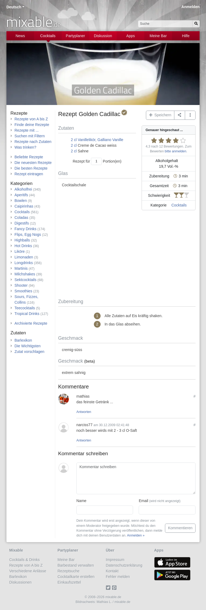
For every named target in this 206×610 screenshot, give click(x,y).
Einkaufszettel (69, 582)
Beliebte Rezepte (28, 157)
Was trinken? (25, 147)
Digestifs (21, 223)
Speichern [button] (160, 115)
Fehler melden (118, 576)
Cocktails (48, 36)
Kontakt (112, 571)
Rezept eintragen (28, 174)
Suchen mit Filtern (29, 136)
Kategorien (21, 183)
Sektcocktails (25, 280)
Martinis (21, 268)
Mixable (16, 550)
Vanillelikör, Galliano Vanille (100, 140)
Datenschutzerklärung (124, 565)
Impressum (115, 560)
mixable (33, 21)
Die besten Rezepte (30, 168)
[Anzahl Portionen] (96, 161)
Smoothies (23, 291)
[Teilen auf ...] (179, 115)
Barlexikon (23, 340)
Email (159, 501)
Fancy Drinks (25, 229)
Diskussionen (20, 582)
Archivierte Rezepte (30, 323)
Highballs (22, 240)
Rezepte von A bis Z (31, 119)
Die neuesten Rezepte (33, 162)
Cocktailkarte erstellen (76, 576)
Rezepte (18, 113)
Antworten (83, 412)
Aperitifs (21, 195)
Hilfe (186, 36)
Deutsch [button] (13, 7)
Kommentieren (180, 528)
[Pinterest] (115, 588)
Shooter (21, 285)
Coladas (21, 217)
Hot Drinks (23, 246)
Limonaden (23, 257)
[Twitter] (109, 588)
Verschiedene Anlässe (27, 571)
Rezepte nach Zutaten (33, 141)
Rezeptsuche (69, 571)
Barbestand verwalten (76, 565)
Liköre (19, 251)
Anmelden (190, 7)
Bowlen (20, 200)
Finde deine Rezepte (31, 124)
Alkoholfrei (23, 189)
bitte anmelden (175, 151)
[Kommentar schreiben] (136, 478)
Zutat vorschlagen (29, 351)
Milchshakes (24, 274)
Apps (130, 36)
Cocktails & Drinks (24, 560)
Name (81, 501)
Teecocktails (24, 308)
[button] (190, 115)
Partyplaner (75, 36)
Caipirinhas (23, 206)
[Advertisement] (127, 255)
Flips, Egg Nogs (27, 234)
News (20, 36)
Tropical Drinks (26, 313)
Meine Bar (158, 36)
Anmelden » (135, 535)
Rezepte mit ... (26, 130)
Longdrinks (23, 263)
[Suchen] (196, 23)
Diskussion (103, 36)
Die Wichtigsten (27, 346)
